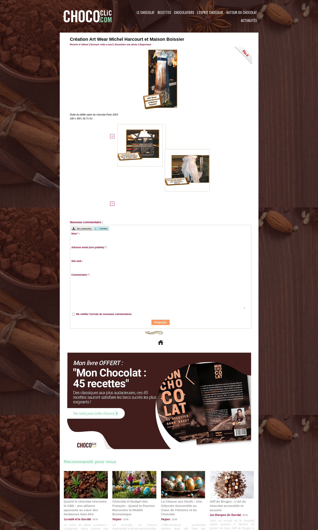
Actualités (249, 20)
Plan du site (170, 505)
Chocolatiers (184, 12)
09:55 (92, 447)
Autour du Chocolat (241, 12)
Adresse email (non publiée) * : (89, 180)
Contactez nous (76, 505)
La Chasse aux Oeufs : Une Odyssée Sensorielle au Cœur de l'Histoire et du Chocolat (181, 438)
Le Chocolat (146, 12)
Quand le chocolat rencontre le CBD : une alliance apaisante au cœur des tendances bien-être (85, 438)
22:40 (172, 447)
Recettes (164, 12)
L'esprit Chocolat (210, 12)
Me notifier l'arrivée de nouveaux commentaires (104, 247)
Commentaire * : (80, 207)
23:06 (124, 451)
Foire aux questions (222, 505)
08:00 (241, 443)
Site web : (77, 194)
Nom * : (75, 166)
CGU (118, 505)
